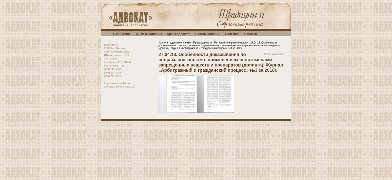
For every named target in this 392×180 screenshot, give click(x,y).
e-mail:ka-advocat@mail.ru (120, 86)
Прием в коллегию (148, 34)
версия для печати (274, 54)
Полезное (232, 34)
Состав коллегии (207, 34)
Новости (250, 34)
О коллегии (121, 34)
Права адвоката (178, 34)
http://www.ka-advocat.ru (118, 83)
